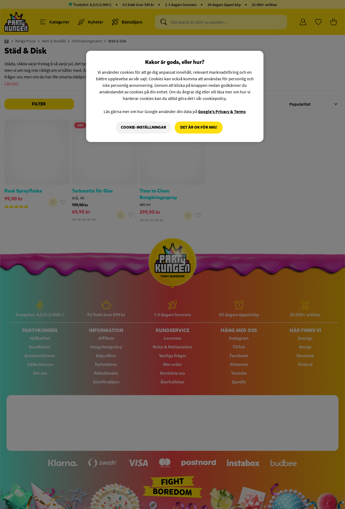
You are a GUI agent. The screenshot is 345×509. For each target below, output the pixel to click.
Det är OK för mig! (198, 127)
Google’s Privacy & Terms (222, 111)
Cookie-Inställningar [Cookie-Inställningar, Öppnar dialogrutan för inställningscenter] (143, 127)
